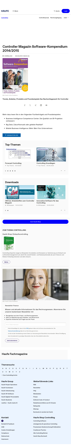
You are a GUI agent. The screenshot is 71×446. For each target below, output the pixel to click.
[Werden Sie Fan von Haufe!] (2, 421)
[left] (61, 171)
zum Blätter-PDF (11, 135)
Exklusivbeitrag (11, 149)
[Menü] (15, 11)
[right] (65, 171)
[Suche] (57, 11)
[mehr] (66, 17)
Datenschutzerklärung (14, 331)
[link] (4, 18)
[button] (66, 11)
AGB (27, 328)
